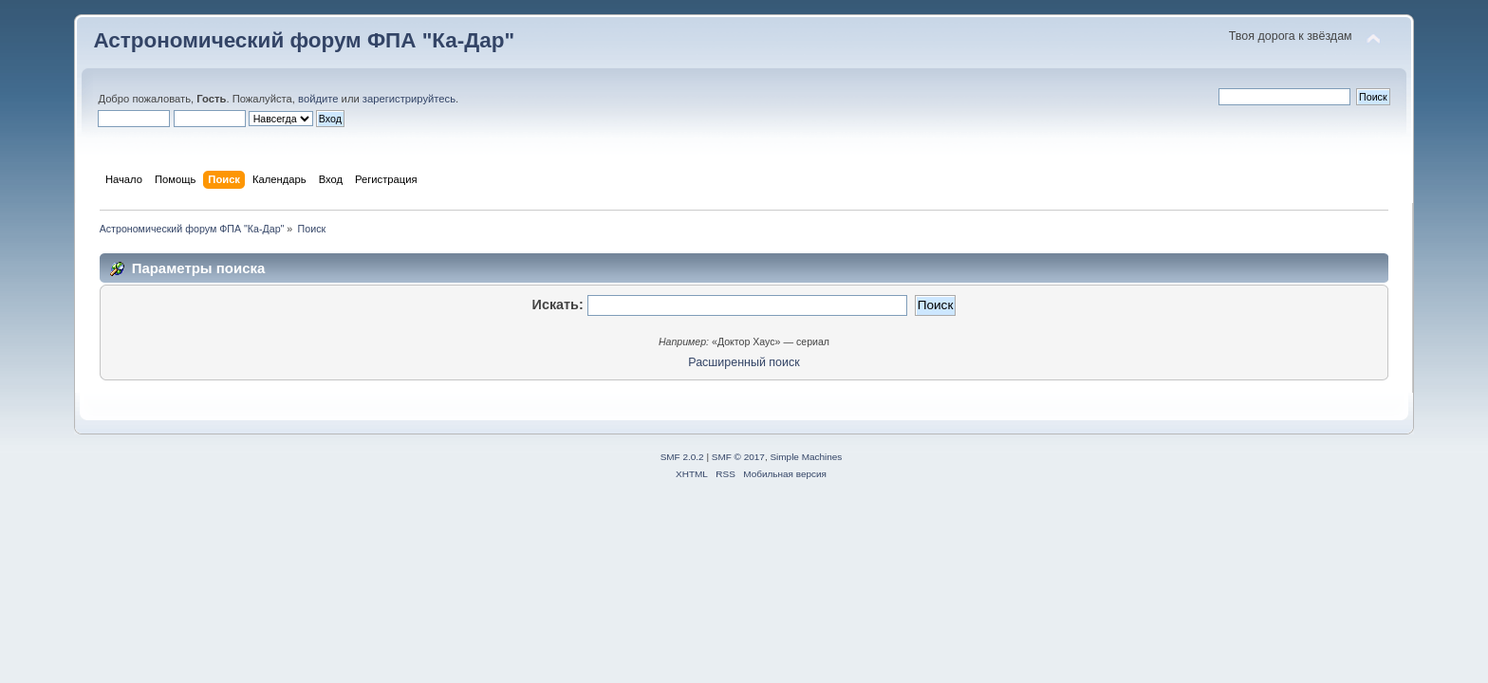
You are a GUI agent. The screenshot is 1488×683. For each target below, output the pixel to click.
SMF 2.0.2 (682, 457)
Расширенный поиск (743, 362)
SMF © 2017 (738, 457)
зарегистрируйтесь (409, 98)
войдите (318, 98)
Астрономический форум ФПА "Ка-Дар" (303, 40)
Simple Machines (806, 457)
